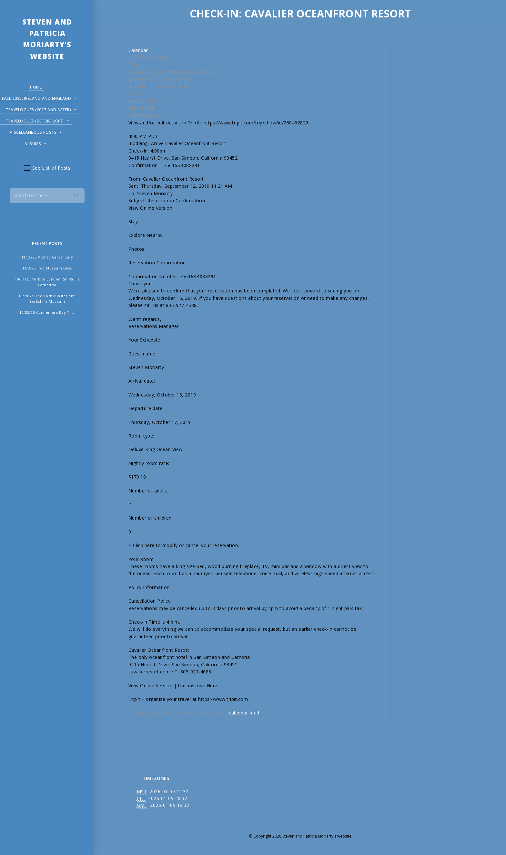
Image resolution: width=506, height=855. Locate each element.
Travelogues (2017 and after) (41, 108)
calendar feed (244, 713)
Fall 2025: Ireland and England (39, 97)
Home (36, 87)
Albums (36, 142)
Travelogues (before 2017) (37, 120)
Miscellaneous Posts (36, 131)
